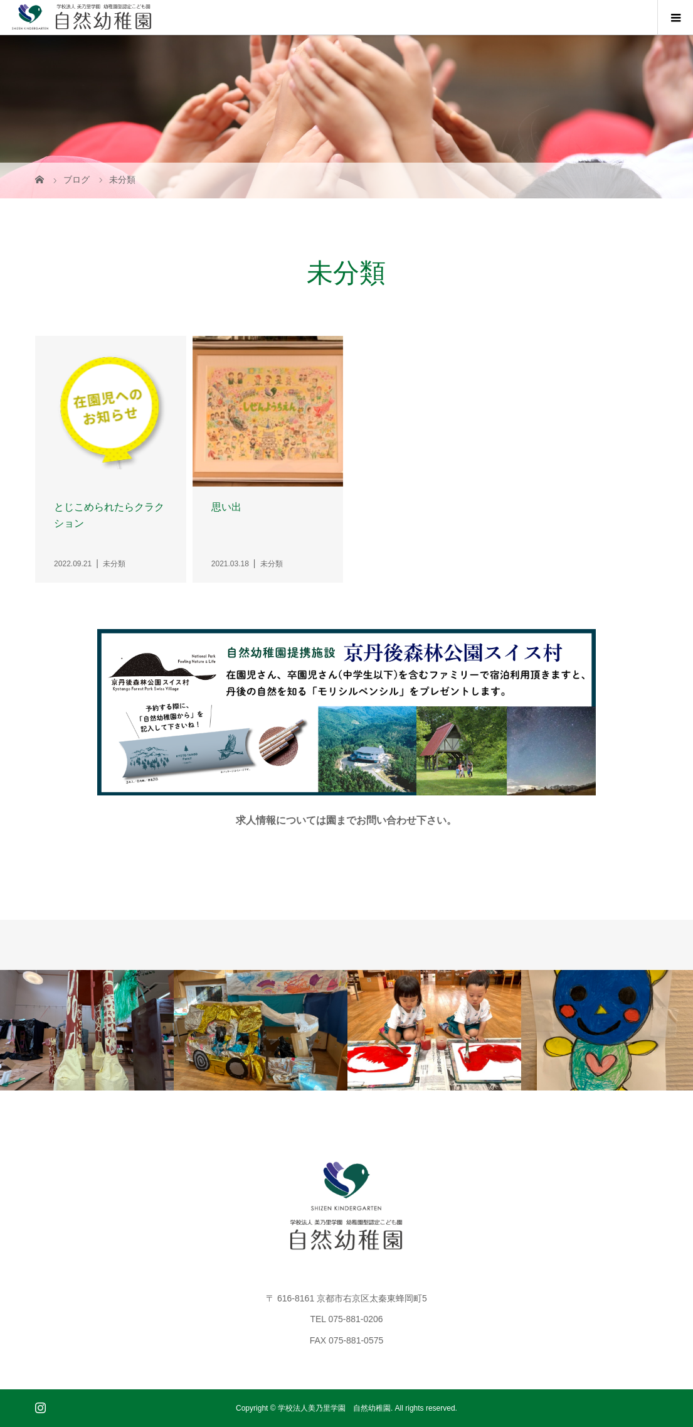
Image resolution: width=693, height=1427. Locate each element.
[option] (87, 1030)
